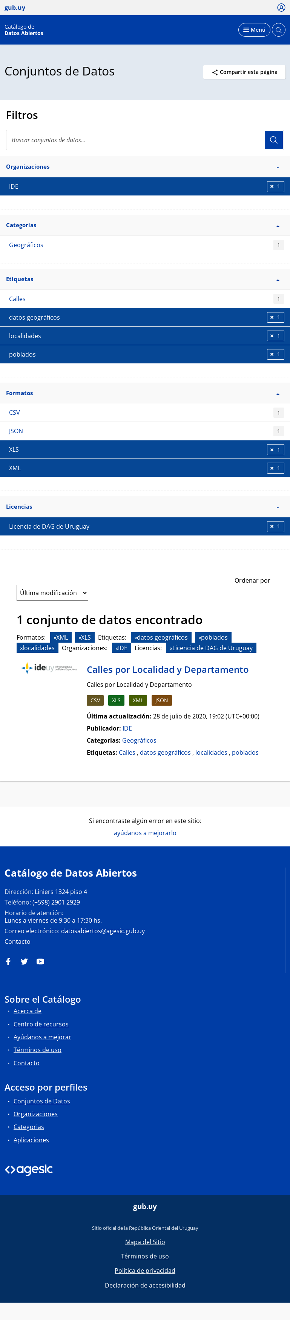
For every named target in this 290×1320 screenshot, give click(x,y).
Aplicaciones (31, 1140)
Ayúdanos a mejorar (42, 1037)
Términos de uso (37, 1050)
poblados (245, 752)
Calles (146, 299)
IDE (127, 728)
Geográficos (146, 245)
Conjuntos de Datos (42, 1101)
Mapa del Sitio (145, 1242)
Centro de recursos (41, 1024)
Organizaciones (36, 1114)
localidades (211, 752)
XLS (116, 700)
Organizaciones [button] (142, 166)
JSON (146, 431)
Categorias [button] (142, 225)
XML (138, 700)
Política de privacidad (145, 1270)
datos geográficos (165, 752)
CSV (146, 413)
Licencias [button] (142, 506)
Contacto (18, 941)
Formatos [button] (142, 393)
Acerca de (27, 1011)
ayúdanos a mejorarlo (145, 833)
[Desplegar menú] (254, 30)
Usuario (274, 140)
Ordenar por (252, 580)
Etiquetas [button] (142, 279)
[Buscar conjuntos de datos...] (145, 140)
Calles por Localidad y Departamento (168, 669)
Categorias (29, 1127)
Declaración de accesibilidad (145, 1285)
